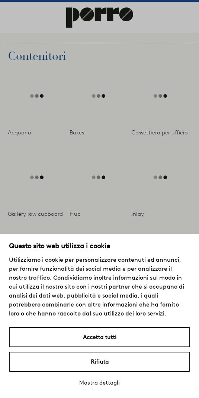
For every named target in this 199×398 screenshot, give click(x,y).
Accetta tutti (99, 337)
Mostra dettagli (99, 382)
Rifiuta (100, 361)
